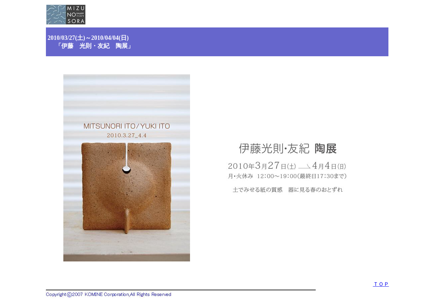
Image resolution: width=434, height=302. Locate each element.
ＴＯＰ (381, 284)
